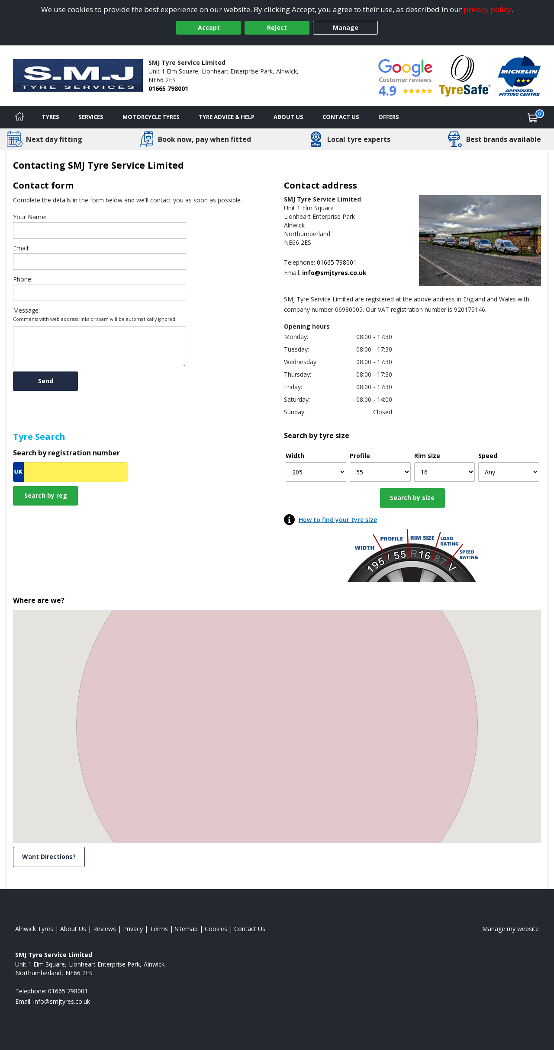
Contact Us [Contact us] (340, 117)
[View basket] (533, 117)
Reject (277, 27)
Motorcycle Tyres (151, 117)
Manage (345, 27)
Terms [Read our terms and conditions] (159, 929)
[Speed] (508, 472)
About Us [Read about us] (73, 929)
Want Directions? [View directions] (49, 856)
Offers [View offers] (388, 117)
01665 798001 (168, 88)
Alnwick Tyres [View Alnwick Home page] (34, 929)
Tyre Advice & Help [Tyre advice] (226, 117)
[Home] (19, 117)
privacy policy (487, 9)
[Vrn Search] (70, 472)
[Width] (316, 472)
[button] (277, 719)
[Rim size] (444, 472)
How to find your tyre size (338, 519)
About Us (288, 117)
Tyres (50, 117)
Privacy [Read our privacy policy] (133, 929)
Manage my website (510, 929)
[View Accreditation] (465, 75)
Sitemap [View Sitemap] (186, 929)
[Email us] (323, 273)
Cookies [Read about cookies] (216, 929)
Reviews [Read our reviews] (104, 929)
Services (90, 117)
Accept (209, 27)
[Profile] (380, 472)
